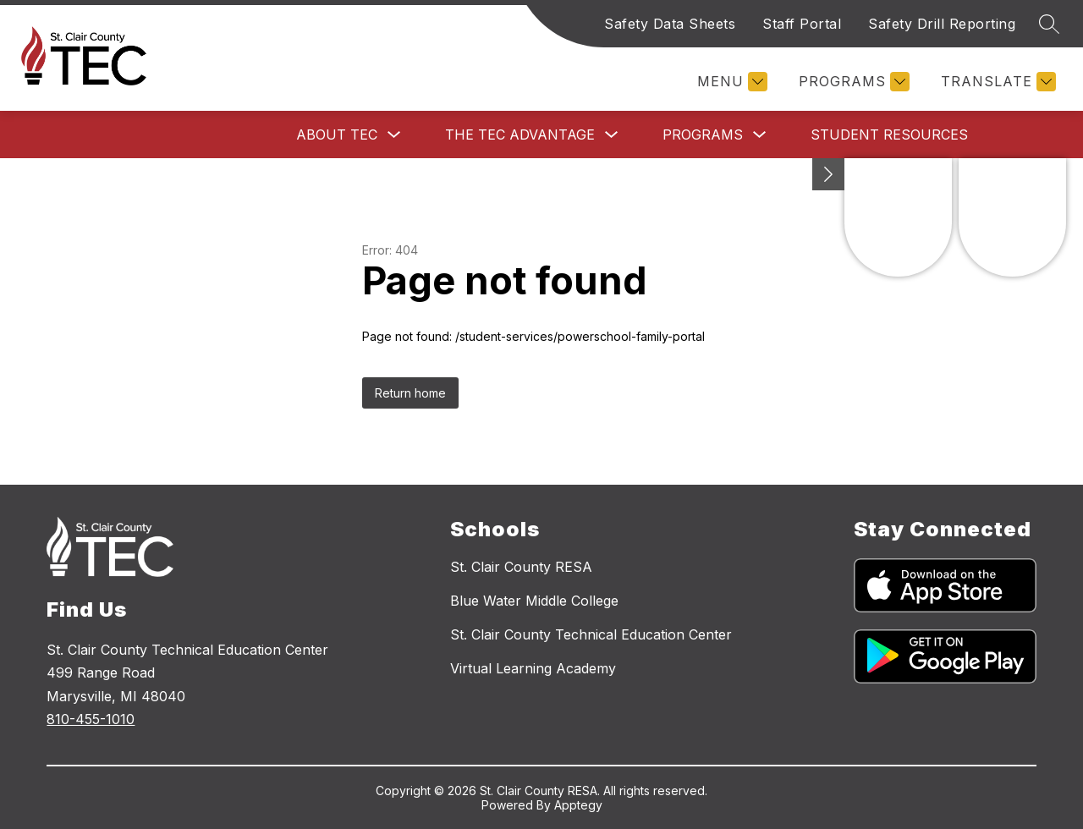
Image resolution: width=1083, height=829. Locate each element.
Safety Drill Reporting (941, 23)
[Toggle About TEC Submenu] (394, 135)
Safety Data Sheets (669, 23)
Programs (702, 134)
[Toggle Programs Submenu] (760, 135)
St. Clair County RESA (521, 566)
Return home (410, 393)
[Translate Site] (996, 81)
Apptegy (578, 805)
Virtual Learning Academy (533, 668)
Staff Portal (801, 23)
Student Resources (889, 134)
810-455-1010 (91, 719)
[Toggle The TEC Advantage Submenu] (612, 135)
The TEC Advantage (520, 134)
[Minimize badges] (828, 174)
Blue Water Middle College (534, 600)
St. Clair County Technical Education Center (591, 634)
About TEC (336, 134)
